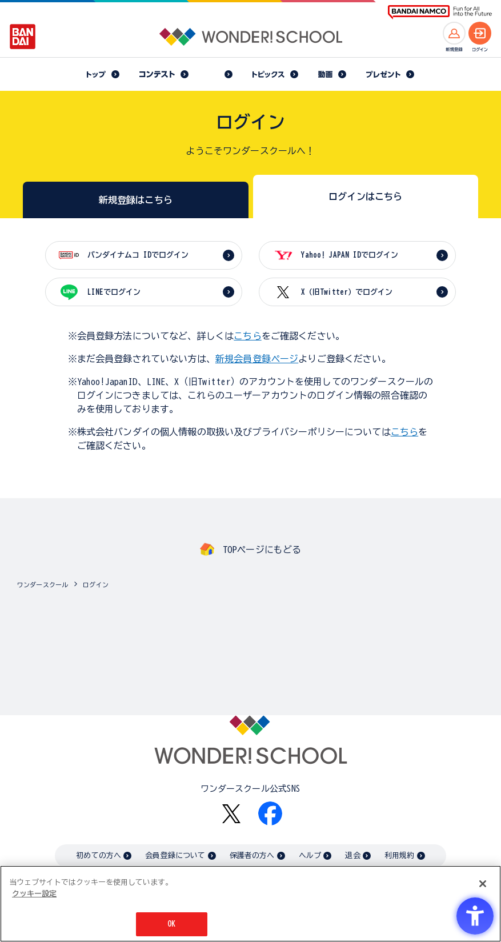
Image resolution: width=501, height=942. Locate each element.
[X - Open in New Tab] (231, 813)
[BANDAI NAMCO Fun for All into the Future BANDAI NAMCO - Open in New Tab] (440, 12)
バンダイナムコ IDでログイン (138, 255)
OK (171, 924)
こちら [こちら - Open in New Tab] (404, 431)
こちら (247, 335)
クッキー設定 (34, 893)
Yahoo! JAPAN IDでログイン (349, 255)
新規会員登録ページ (256, 358)
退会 (352, 855)
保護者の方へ (252, 855)
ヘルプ (310, 855)
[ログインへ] (479, 33)
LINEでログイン (114, 292)
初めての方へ (98, 855)
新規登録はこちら (136, 200)
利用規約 (399, 855)
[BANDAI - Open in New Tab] (23, 36)
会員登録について (175, 855)
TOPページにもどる (262, 549)
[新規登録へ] (454, 33)
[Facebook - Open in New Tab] (270, 813)
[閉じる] (482, 883)
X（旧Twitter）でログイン (346, 292)
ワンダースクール (42, 585)
